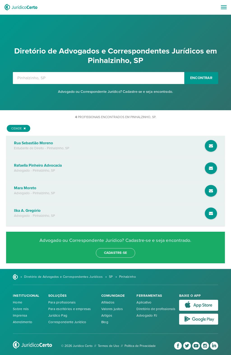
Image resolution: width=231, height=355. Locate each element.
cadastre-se (115, 253)
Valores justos (112, 309)
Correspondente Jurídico (67, 322)
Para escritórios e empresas (69, 309)
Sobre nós (21, 309)
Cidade (18, 128)
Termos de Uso (108, 346)
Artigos (106, 315)
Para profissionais (62, 302)
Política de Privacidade (140, 346)
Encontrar (201, 78)
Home (17, 302)
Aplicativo (143, 302)
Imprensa (20, 315)
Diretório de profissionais (155, 309)
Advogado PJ (146, 315)
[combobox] (98, 78)
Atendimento (22, 322)
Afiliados (108, 302)
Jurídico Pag (57, 315)
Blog (104, 322)
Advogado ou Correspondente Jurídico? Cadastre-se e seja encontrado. (115, 91)
